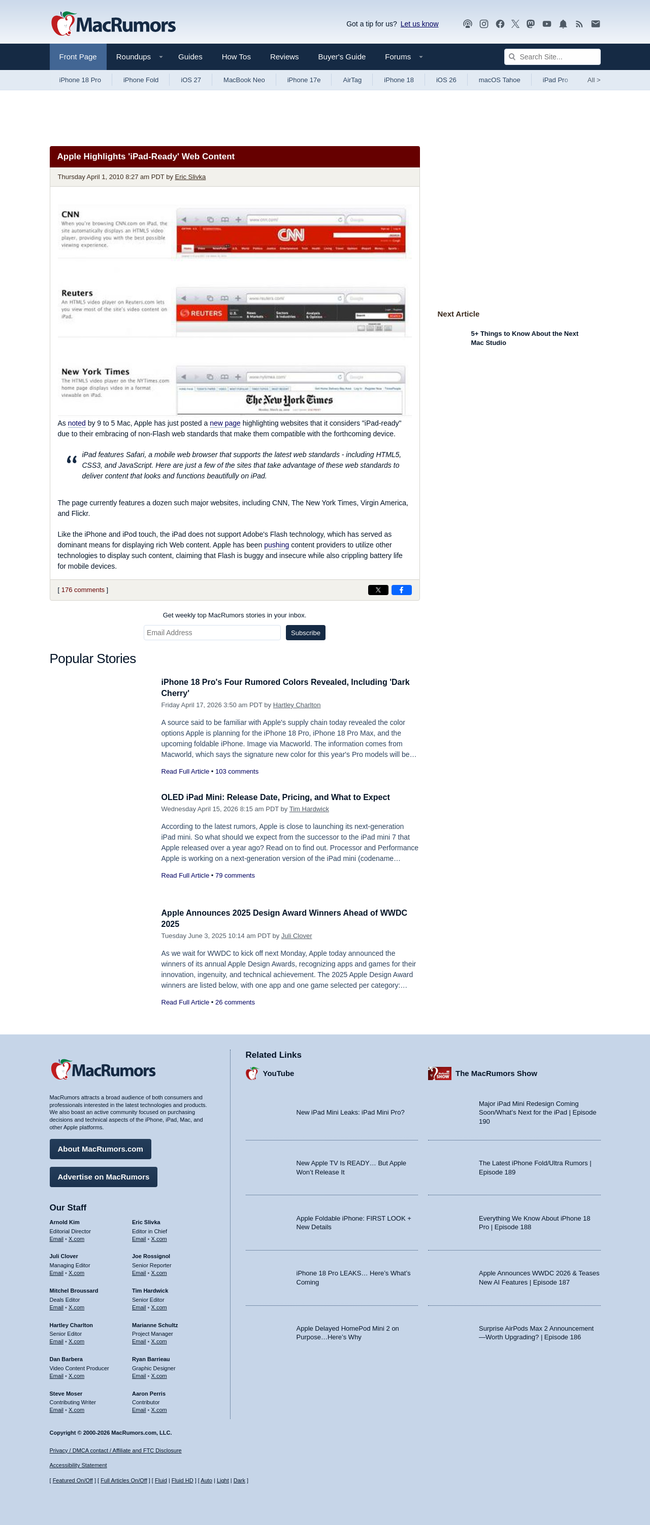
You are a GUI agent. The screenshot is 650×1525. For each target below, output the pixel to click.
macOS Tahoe (500, 80)
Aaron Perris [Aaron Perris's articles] (149, 1392)
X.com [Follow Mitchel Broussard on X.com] (76, 1306)
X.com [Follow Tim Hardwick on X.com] (159, 1306)
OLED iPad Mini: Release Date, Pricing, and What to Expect (282, 797)
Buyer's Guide (342, 56)
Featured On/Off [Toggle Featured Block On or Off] (73, 1480)
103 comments (236, 771)
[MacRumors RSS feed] (579, 24)
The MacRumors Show (496, 1071)
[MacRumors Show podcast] (468, 24)
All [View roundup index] (594, 80)
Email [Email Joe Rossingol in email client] (139, 1271)
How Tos (236, 56)
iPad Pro (555, 80)
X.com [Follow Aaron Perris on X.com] (159, 1408)
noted (77, 423)
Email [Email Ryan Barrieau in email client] (139, 1374)
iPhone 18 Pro (80, 80)
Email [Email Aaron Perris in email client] (139, 1408)
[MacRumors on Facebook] (500, 24)
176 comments (83, 590)
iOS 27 (191, 80)
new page (225, 423)
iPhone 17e (304, 80)
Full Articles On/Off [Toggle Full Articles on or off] (124, 1480)
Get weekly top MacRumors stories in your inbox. (235, 615)
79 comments (235, 875)
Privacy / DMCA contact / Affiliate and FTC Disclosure (116, 1450)
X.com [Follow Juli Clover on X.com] (76, 1271)
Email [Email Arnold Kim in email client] (57, 1237)
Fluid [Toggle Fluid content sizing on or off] (161, 1480)
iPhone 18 (399, 80)
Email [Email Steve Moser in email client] (57, 1408)
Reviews (284, 56)
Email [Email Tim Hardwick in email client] (139, 1306)
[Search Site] (552, 57)
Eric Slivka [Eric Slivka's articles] (146, 1221)
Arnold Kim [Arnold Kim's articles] (65, 1221)
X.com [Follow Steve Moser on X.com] (76, 1408)
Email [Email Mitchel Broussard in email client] (57, 1306)
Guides (190, 56)
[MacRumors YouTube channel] (547, 24)
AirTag (352, 80)
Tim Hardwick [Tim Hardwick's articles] (150, 1289)
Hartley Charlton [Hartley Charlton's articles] (71, 1324)
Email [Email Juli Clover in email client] (57, 1271)
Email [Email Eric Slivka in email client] (139, 1237)
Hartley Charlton (297, 705)
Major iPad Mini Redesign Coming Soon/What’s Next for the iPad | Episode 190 (538, 1111)
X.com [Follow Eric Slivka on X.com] (159, 1237)
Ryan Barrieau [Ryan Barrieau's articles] (151, 1358)
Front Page (78, 56)
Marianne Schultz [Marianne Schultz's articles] (155, 1324)
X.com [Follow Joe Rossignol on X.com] (159, 1271)
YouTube (279, 1071)
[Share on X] (378, 590)
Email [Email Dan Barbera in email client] (57, 1374)
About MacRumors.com (100, 1147)
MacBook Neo (244, 80)
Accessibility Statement (78, 1466)
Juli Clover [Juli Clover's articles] (64, 1255)
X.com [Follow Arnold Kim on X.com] (76, 1237)
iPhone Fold (140, 80)
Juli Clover (296, 936)
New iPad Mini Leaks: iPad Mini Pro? (351, 1111)
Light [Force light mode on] (223, 1480)
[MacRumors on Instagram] (484, 24)
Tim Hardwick (309, 809)
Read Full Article (185, 771)
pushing (276, 545)
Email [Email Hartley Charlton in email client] (57, 1340)
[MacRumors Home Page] (113, 24)
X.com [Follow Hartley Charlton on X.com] (76, 1340)
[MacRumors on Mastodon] (531, 24)
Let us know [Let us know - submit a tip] (420, 24)
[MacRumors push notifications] (563, 24)
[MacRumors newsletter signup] (596, 24)
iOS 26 (446, 80)
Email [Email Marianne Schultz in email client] (139, 1340)
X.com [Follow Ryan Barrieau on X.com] (159, 1374)
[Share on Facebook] (402, 590)
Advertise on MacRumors (104, 1175)
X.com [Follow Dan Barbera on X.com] (76, 1374)
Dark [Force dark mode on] (239, 1480)
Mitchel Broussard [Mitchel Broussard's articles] (74, 1289)
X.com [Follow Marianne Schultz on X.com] (159, 1340)
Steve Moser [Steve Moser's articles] (66, 1392)
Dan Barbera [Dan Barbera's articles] (66, 1358)
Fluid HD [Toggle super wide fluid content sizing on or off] (182, 1480)
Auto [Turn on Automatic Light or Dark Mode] (206, 1480)
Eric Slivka (190, 177)
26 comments (235, 1002)
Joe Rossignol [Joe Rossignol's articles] (151, 1255)
